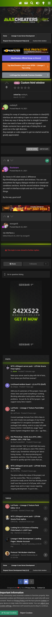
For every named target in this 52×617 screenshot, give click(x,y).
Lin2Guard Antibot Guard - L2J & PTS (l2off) (28, 384)
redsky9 (24, 95)
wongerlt (14, 223)
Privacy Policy (30, 588)
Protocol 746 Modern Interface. (23, 552)
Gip (12, 533)
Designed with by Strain (16, 588)
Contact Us (41, 588)
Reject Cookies (26, 613)
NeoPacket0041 (19, 442)
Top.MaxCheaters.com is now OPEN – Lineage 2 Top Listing (25, 66)
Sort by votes (32, 149)
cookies (44, 601)
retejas (15, 387)
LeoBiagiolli (15, 555)
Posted (18, 109)
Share (13, 264)
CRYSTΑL (16, 471)
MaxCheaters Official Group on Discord (26, 58)
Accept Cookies (9, 613)
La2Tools (16, 413)
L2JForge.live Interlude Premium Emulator (26, 75)
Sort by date (44, 149)
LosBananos (15, 544)
